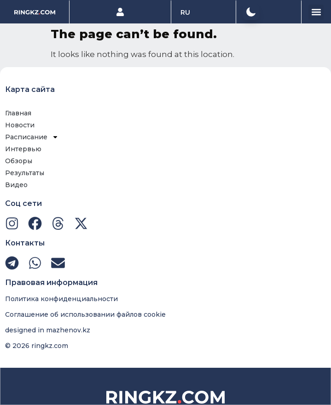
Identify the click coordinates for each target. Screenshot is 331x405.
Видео (16, 185)
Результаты (24, 173)
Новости (20, 125)
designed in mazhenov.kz (47, 330)
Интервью (23, 149)
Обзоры (18, 161)
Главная (18, 113)
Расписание (31, 137)
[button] (251, 12)
